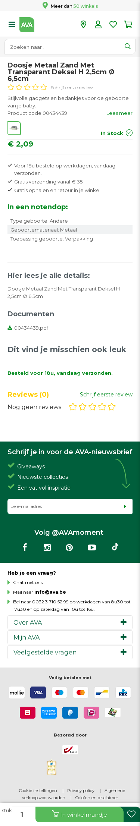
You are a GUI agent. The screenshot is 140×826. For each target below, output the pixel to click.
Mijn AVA (26, 637)
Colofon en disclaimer (96, 797)
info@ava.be (50, 592)
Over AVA (27, 622)
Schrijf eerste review (72, 87)
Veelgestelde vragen (45, 652)
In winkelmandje (79, 814)
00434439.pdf (27, 328)
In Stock (112, 133)
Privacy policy (80, 790)
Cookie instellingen (38, 790)
